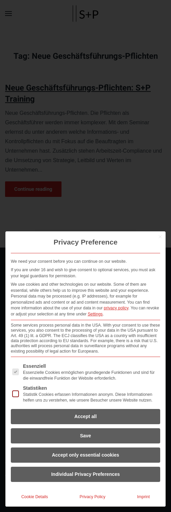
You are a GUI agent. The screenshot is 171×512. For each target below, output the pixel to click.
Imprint (143, 496)
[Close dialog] (160, 236)
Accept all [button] (85, 416)
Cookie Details (34, 496)
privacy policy (116, 308)
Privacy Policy (92, 496)
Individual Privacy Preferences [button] (85, 474)
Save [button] (85, 435)
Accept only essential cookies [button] (85, 455)
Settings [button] (95, 314)
